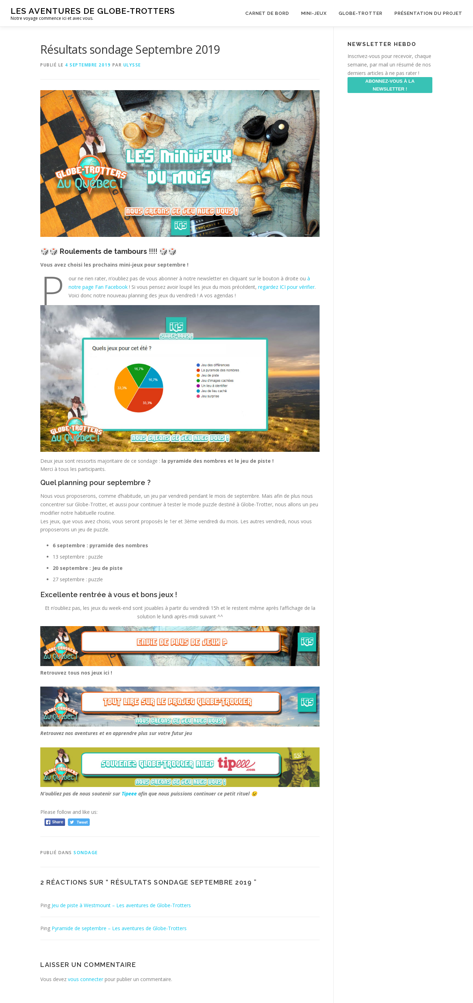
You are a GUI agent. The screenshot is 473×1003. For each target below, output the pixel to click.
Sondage (86, 853)
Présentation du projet (428, 13)
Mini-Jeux (314, 13)
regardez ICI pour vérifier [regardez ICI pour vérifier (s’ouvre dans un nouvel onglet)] (286, 287)
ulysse (132, 65)
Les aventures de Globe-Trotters (93, 11)
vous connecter (85, 979)
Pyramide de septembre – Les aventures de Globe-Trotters (119, 928)
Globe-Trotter (361, 13)
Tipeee (129, 793)
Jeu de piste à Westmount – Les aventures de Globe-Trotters (121, 905)
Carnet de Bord (267, 13)
